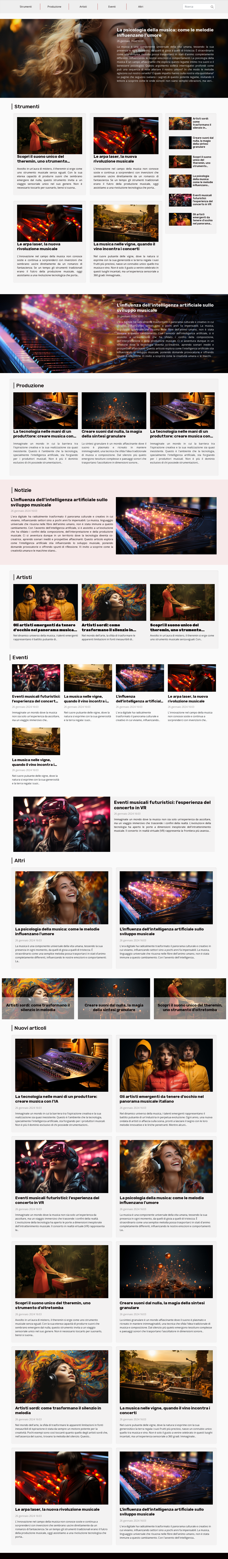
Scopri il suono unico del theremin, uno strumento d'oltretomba (42, 161)
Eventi (112, 6)
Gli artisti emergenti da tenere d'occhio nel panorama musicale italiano (203, 220)
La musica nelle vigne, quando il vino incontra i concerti (124, 246)
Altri (140, 6)
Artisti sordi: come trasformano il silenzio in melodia (202, 124)
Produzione (54, 6)
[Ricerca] (199, 7)
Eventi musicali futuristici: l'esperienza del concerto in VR (203, 200)
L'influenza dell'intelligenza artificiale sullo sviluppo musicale (139, 701)
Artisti (83, 6)
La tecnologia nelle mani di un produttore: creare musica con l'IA (43, 436)
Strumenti (26, 6)
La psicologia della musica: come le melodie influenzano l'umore (203, 182)
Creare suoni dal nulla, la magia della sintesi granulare (203, 142)
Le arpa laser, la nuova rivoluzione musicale (115, 158)
